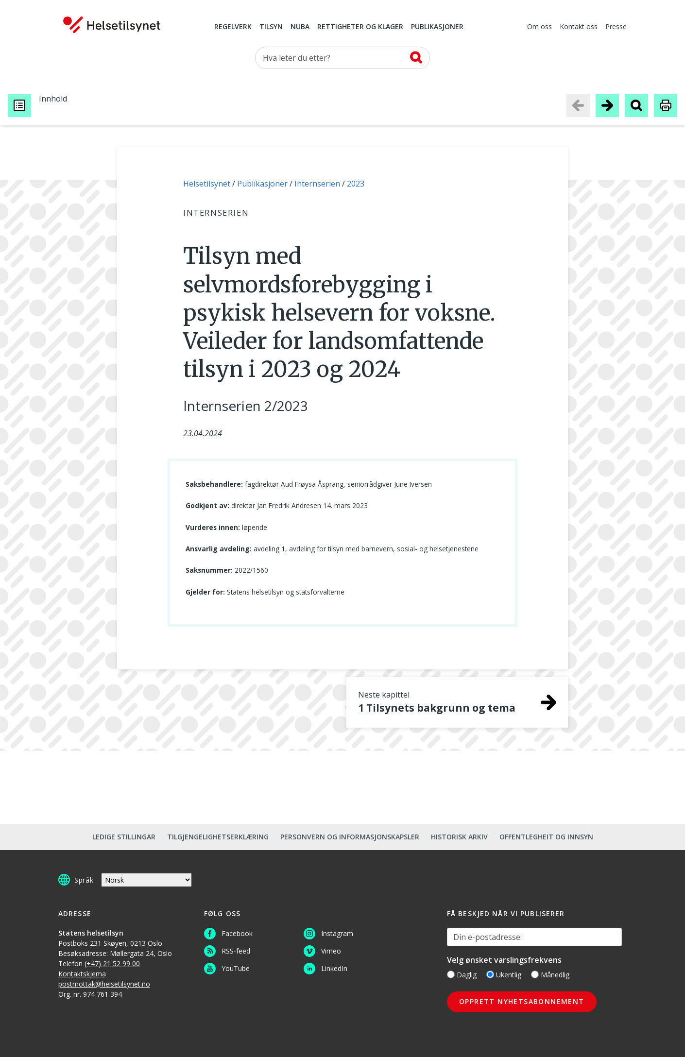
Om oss (539, 27)
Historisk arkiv (459, 836)
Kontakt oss (579, 27)
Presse (616, 27)
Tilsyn (271, 27)
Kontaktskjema (82, 973)
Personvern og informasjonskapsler (349, 836)
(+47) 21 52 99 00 (112, 963)
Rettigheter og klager (360, 27)
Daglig (462, 974)
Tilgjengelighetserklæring (218, 836)
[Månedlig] (535, 974)
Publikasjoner (437, 27)
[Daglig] (451, 974)
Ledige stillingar (123, 836)
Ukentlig (503, 974)
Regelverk (233, 27)
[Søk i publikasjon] (636, 105)
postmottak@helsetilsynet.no (104, 984)
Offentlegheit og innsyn (546, 836)
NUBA (300, 27)
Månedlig (550, 974)
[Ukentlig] (490, 974)
